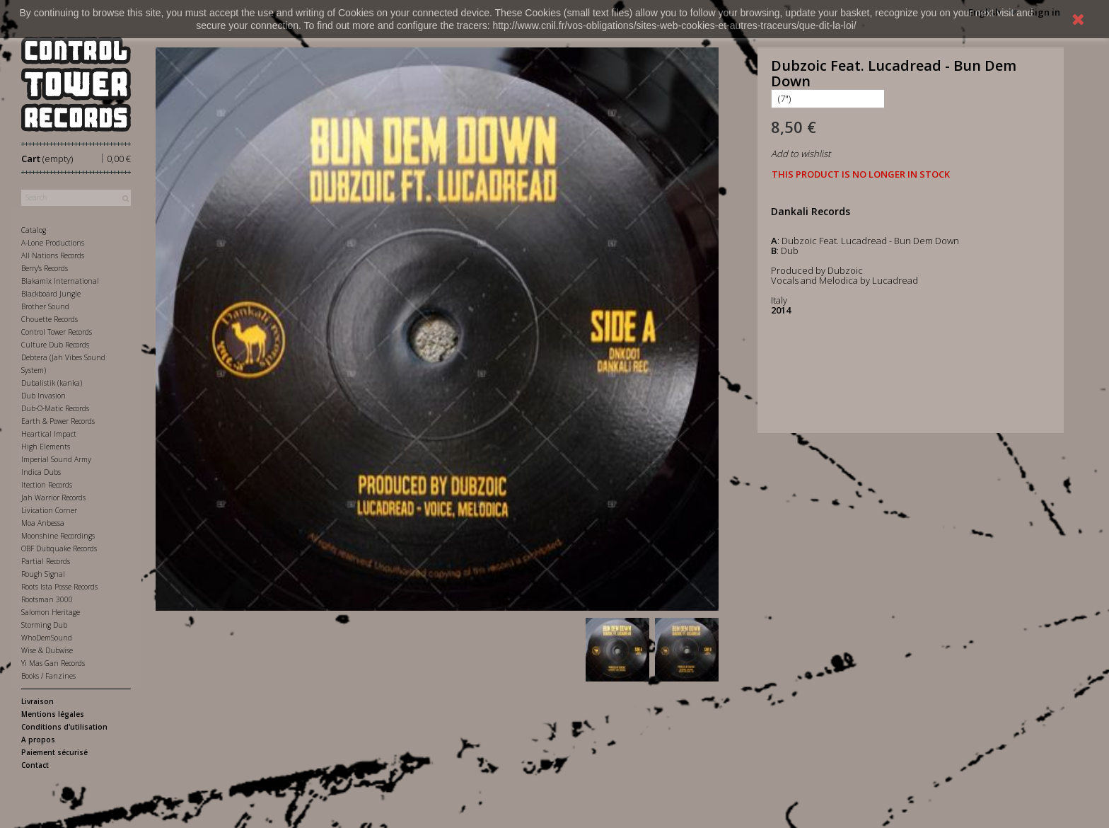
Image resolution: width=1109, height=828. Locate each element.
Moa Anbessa (42, 523)
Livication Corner (49, 510)
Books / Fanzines (48, 676)
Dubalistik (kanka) (51, 383)
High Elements (45, 447)
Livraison (37, 701)
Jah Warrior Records (53, 497)
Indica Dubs (41, 472)
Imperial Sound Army (56, 459)
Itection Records (46, 485)
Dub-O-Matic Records (55, 408)
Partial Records (45, 561)
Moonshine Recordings (58, 536)
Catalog (33, 230)
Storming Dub (44, 625)
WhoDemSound (46, 638)
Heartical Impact (48, 434)
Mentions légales (52, 714)
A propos (38, 739)
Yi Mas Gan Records (53, 663)
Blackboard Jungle (51, 294)
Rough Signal (43, 574)
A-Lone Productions (52, 243)
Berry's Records (44, 268)
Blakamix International (60, 281)
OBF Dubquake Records (59, 548)
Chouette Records (49, 319)
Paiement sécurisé (54, 752)
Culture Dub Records (55, 345)
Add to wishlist (800, 153)
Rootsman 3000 (47, 599)
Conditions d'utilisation (64, 727)
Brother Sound (45, 306)
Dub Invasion (43, 396)
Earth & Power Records (58, 421)
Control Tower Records (56, 332)
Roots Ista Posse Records (59, 587)
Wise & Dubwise (47, 650)
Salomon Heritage (50, 612)
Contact (35, 765)
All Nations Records (52, 255)
